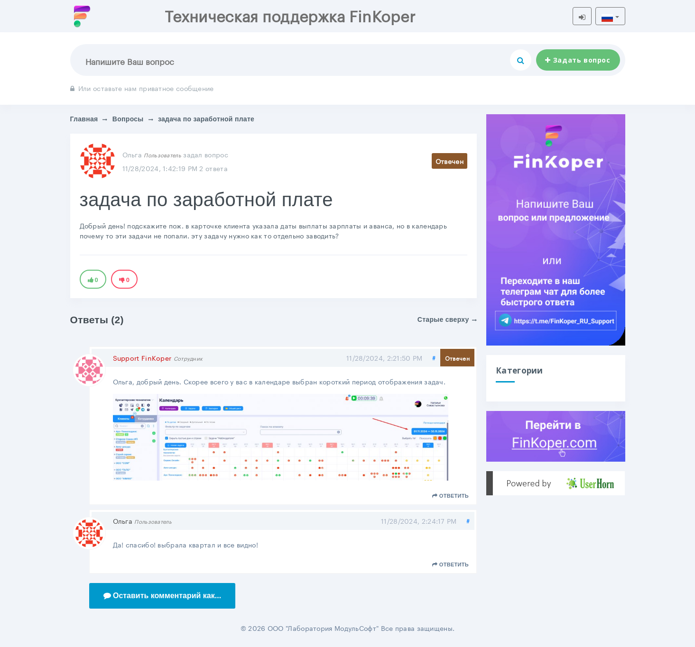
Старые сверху (447, 319)
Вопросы (128, 119)
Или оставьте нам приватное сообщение (142, 87)
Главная (84, 119)
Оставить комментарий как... (162, 596)
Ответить (450, 496)
